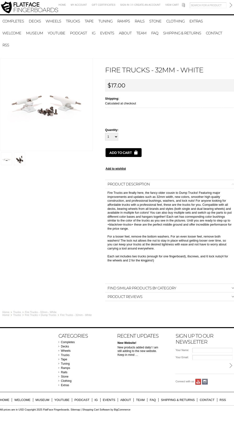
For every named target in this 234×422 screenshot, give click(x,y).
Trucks (73, 21)
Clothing (175, 21)
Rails (139, 21)
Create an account (147, 5)
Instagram (205, 382)
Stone (155, 21)
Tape (89, 21)
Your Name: (182, 350)
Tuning (105, 21)
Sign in (124, 5)
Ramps (123, 21)
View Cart (172, 5)
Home (62, 5)
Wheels (53, 21)
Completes (13, 21)
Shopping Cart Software (96, 409)
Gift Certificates (103, 5)
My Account (79, 5)
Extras (196, 21)
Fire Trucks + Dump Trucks (40, 315)
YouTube (198, 382)
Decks (35, 21)
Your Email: (182, 357)
